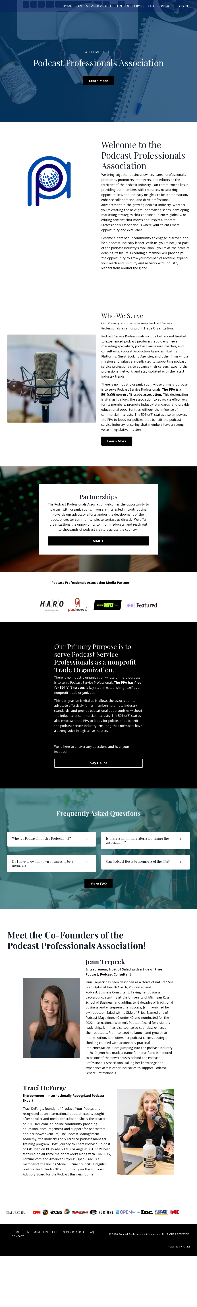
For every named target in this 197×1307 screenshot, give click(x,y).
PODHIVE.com (37, 1168)
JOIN (73, 6)
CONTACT (163, 6)
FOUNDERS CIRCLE (128, 6)
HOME (62, 6)
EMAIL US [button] (98, 565)
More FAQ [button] (98, 918)
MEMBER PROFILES (95, 6)
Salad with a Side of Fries (148, 1048)
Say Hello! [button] (98, 795)
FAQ (149, 6)
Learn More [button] (98, 81)
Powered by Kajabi (179, 1297)
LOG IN (182, 6)
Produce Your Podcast (81, 1152)
